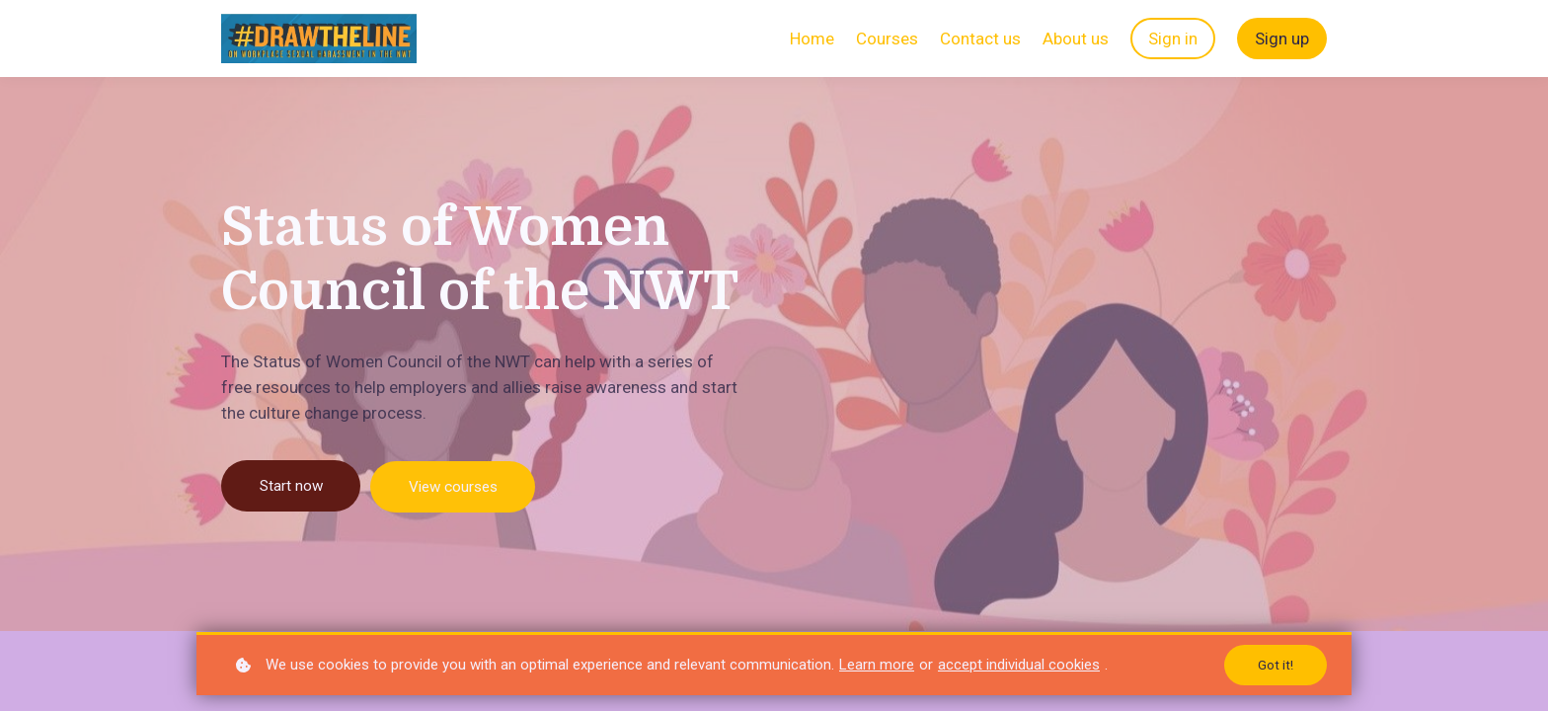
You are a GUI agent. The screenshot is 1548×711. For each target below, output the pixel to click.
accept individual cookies (1019, 663)
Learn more (876, 663)
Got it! (1275, 664)
